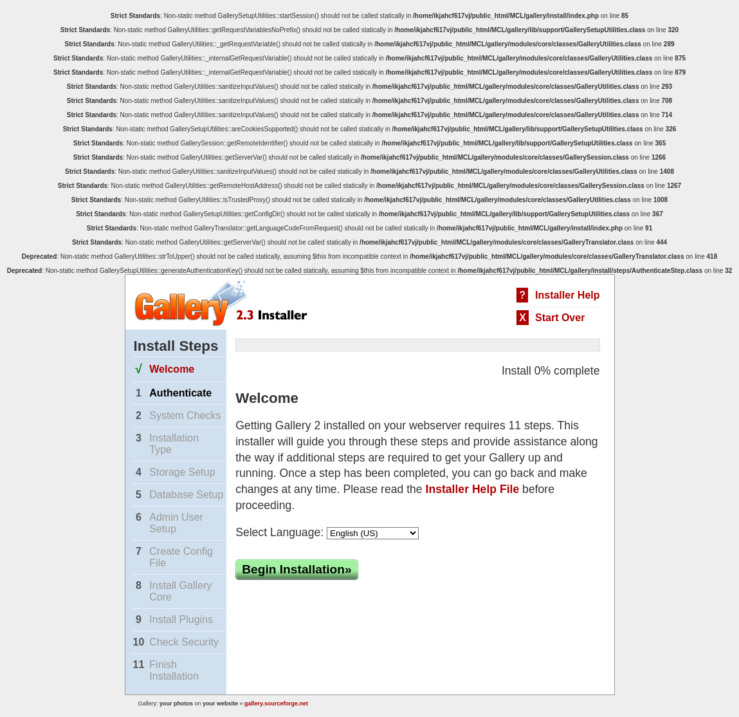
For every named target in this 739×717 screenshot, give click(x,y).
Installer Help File (473, 489)
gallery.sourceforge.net (276, 703)
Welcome (171, 369)
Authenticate (180, 392)
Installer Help (567, 295)
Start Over (560, 317)
